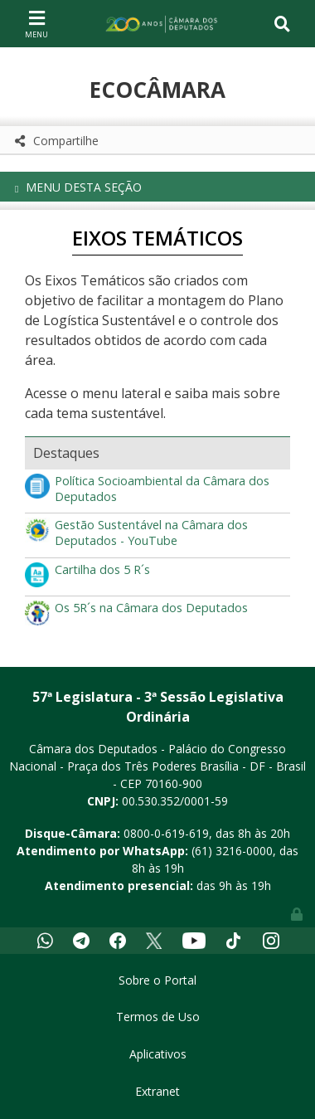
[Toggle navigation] (36, 23)
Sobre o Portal (157, 980)
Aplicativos (158, 1054)
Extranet (157, 1091)
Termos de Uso (158, 1016)
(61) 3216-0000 (232, 851)
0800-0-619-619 (166, 833)
